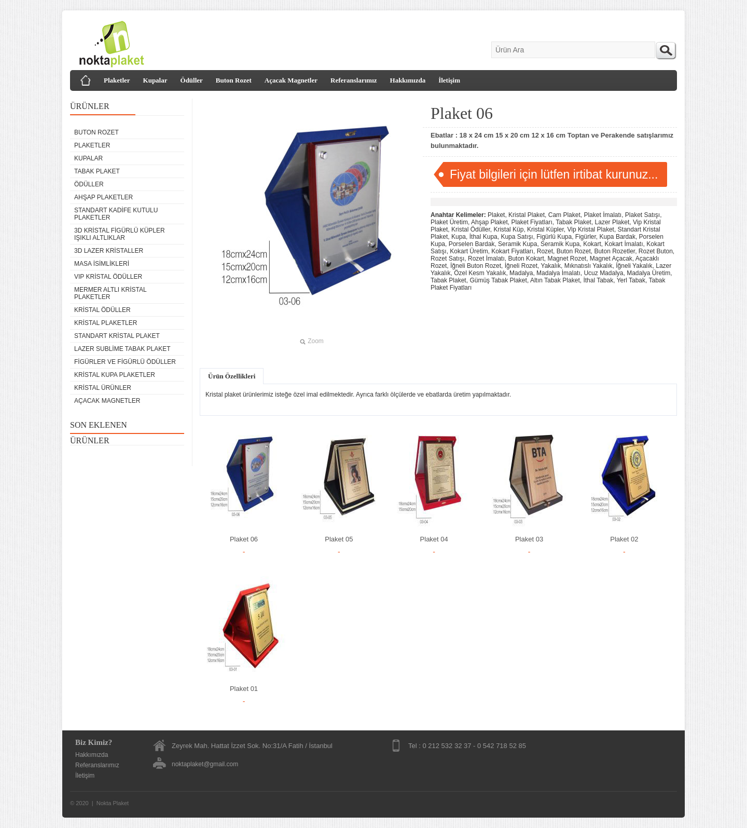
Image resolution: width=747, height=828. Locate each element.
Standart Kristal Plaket (117, 336)
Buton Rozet (234, 80)
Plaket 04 (434, 539)
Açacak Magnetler (291, 80)
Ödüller (192, 80)
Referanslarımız (353, 80)
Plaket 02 (624, 539)
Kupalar (155, 80)
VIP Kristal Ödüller (108, 276)
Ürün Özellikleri (231, 376)
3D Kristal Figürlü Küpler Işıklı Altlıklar (119, 234)
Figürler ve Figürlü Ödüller (125, 361)
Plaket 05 (339, 539)
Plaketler (117, 80)
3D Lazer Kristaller (108, 250)
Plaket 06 (244, 539)
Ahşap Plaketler (103, 197)
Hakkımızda (408, 80)
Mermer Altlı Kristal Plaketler (110, 293)
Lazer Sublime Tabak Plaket (122, 348)
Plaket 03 (529, 539)
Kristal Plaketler (105, 323)
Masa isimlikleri (101, 263)
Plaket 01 (244, 689)
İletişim (449, 80)
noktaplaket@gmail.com (205, 764)
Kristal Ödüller (102, 310)
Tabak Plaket (97, 171)
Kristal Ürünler (102, 387)
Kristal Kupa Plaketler (114, 374)
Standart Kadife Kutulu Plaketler (116, 214)
